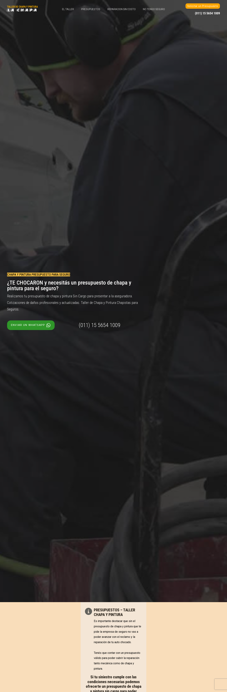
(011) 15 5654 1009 (99, 325)
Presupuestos (90, 9)
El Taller (66, 9)
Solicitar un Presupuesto (202, 6)
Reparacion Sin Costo (122, 9)
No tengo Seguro (156, 9)
